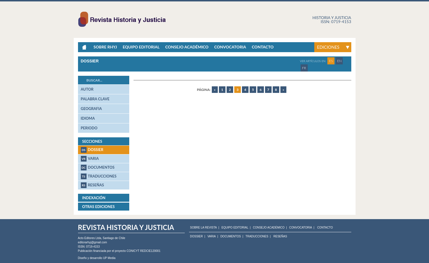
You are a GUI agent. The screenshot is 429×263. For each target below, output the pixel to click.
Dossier (92, 150)
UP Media (109, 258)
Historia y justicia (331, 17)
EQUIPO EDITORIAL (234, 227)
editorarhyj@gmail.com (92, 242)
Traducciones (99, 176)
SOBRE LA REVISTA (203, 227)
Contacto (263, 46)
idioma (88, 118)
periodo (89, 128)
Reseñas (92, 185)
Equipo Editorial (141, 46)
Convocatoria (230, 46)
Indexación (94, 197)
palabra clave (95, 99)
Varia (90, 159)
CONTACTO (325, 227)
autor (87, 89)
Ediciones (328, 47)
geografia (91, 108)
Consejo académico (186, 46)
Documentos (98, 167)
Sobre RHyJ (105, 46)
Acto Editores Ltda (89, 238)
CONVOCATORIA (300, 227)
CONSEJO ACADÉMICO (268, 227)
